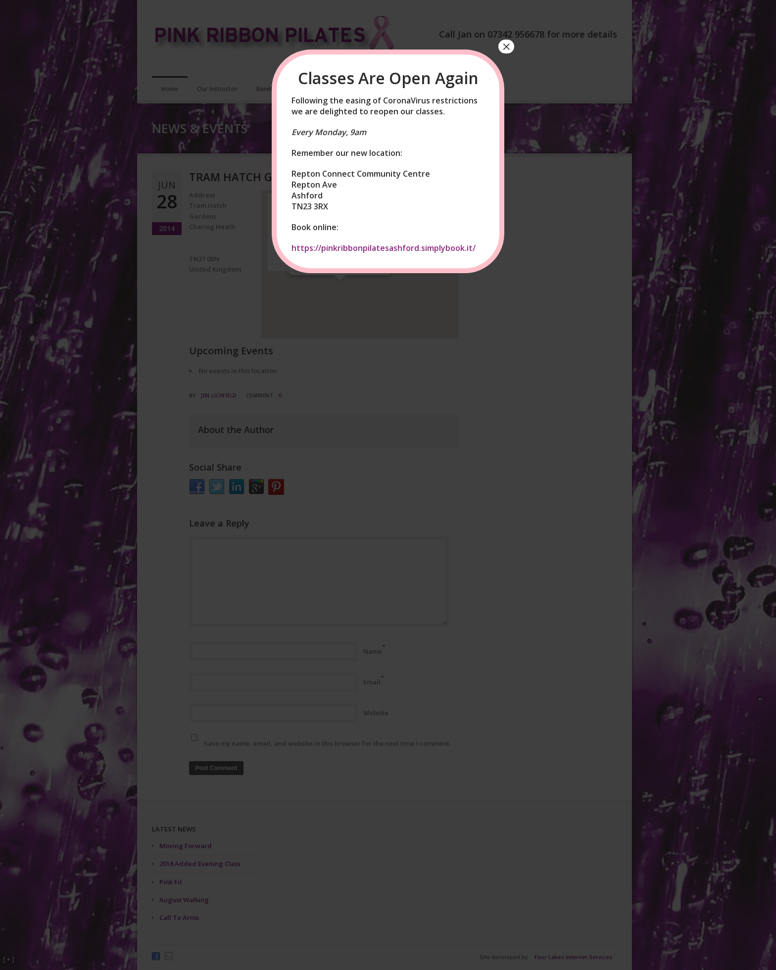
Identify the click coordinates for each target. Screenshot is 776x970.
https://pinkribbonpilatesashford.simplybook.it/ (383, 247)
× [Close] (506, 46)
